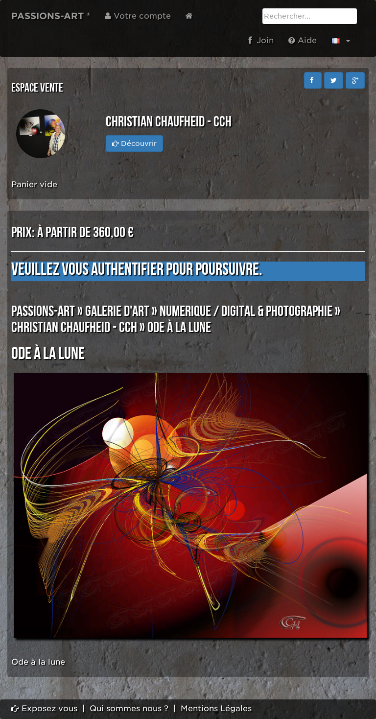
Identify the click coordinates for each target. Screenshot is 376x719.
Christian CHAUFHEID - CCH (74, 327)
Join (261, 40)
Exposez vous (44, 708)
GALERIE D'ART (117, 311)
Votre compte (138, 16)
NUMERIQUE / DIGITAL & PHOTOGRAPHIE (246, 311)
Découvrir (134, 143)
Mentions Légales (216, 708)
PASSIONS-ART (43, 311)
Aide (302, 40)
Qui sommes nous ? (129, 708)
